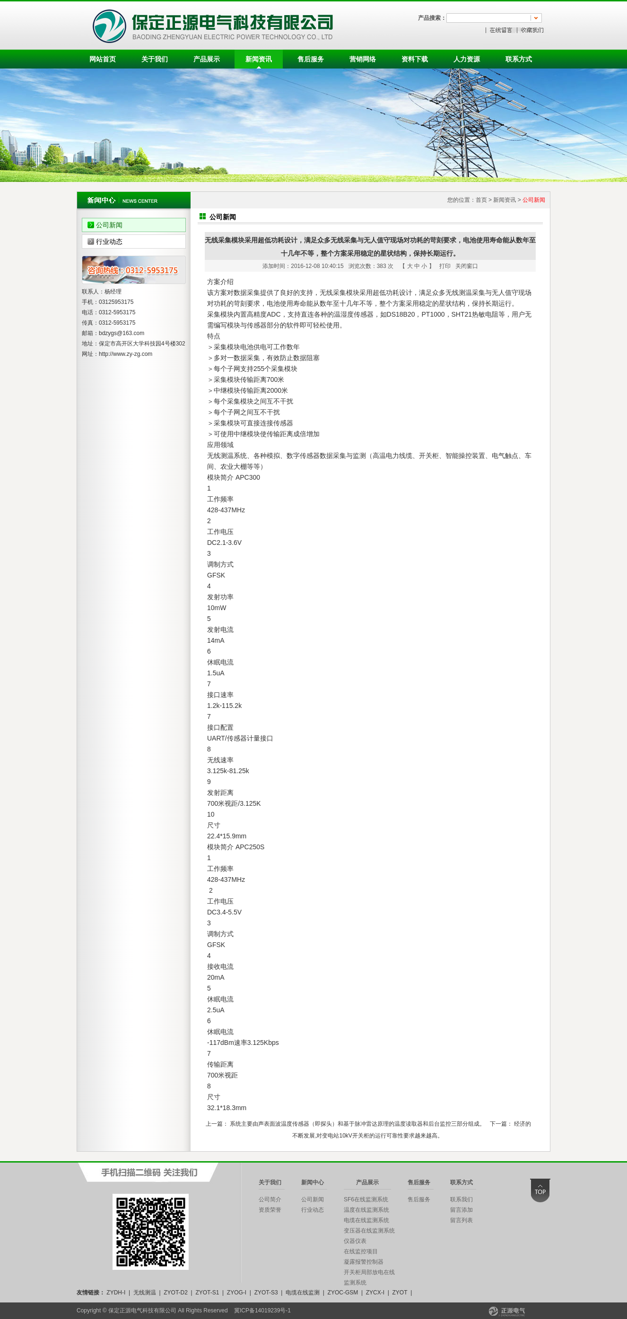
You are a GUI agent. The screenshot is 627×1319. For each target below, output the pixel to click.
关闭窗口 (466, 266)
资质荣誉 (270, 1210)
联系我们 (461, 1199)
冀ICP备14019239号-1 (262, 1310)
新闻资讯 (258, 59)
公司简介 (270, 1199)
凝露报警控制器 (363, 1262)
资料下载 (414, 59)
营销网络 (362, 59)
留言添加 (461, 1210)
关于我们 (154, 59)
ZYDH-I (115, 1292)
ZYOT (399, 1292)
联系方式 (518, 59)
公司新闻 (109, 225)
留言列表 (461, 1220)
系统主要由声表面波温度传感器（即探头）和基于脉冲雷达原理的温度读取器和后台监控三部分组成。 (357, 1124)
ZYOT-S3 (266, 1292)
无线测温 (144, 1292)
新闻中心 (312, 1182)
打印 (445, 266)
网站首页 (102, 59)
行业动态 (109, 241)
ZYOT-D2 (176, 1292)
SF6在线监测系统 (366, 1199)
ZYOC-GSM (343, 1292)
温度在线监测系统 (366, 1210)
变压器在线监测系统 (369, 1230)
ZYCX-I (375, 1292)
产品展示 (206, 59)
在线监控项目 (361, 1251)
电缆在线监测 (303, 1292)
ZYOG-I (236, 1292)
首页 (481, 200)
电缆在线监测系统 (366, 1220)
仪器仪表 (355, 1241)
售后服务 (310, 59)
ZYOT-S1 (207, 1292)
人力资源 (466, 59)
